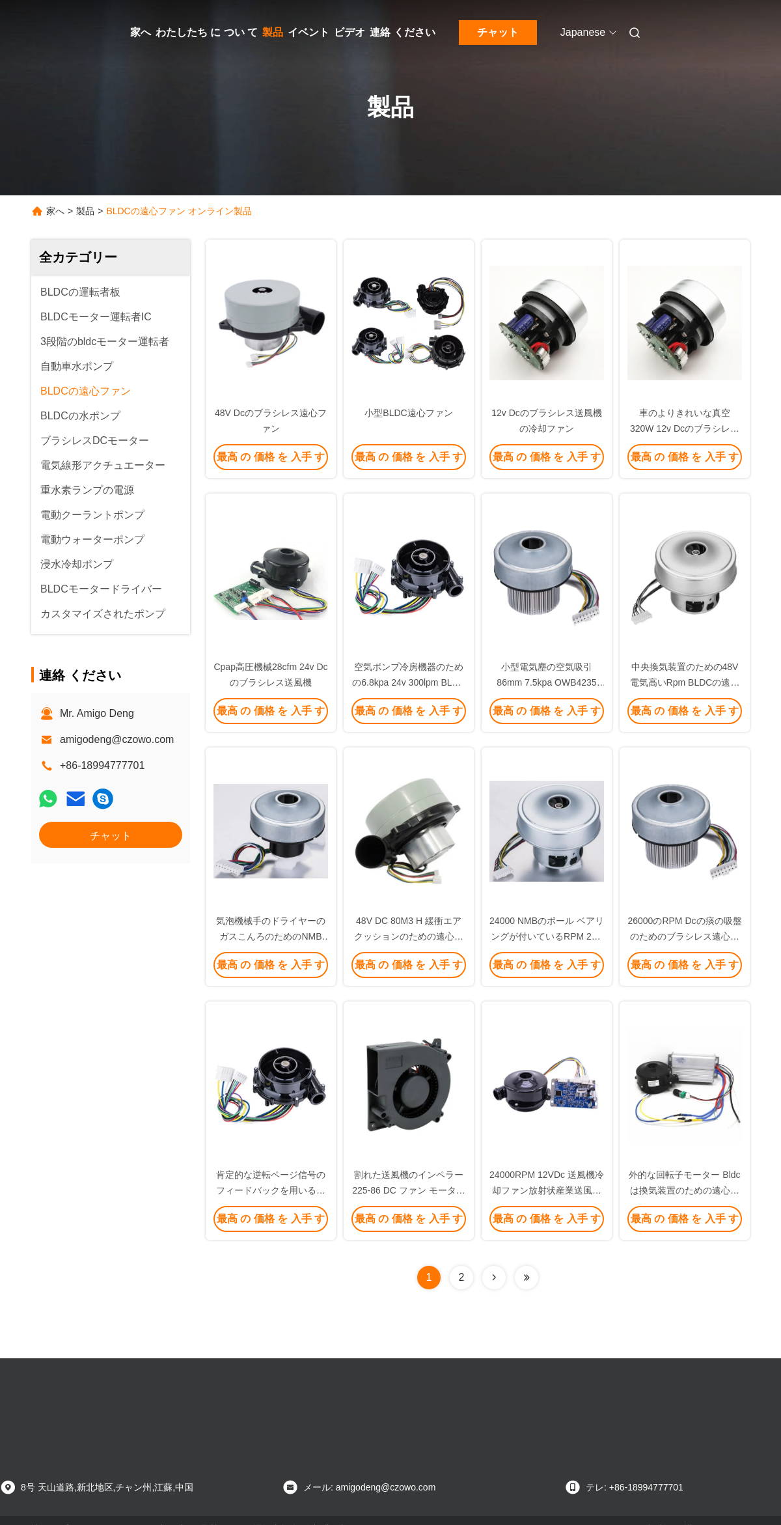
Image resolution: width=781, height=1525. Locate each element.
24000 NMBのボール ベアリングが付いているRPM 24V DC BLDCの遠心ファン (546, 936)
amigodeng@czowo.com (117, 739)
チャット (498, 32)
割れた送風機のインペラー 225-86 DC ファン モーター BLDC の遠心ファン (408, 1190)
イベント (308, 32)
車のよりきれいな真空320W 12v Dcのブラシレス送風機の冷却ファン (684, 428)
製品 (272, 32)
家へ (140, 32)
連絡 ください (402, 32)
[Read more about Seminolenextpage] (494, 1277)
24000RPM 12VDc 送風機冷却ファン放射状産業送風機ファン (546, 1190)
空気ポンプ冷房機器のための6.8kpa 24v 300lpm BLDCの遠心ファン (408, 682)
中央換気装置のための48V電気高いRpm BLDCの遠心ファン (685, 682)
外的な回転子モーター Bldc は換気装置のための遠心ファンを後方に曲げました (684, 1190)
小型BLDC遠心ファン (408, 413)
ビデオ (349, 32)
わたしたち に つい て (207, 32)
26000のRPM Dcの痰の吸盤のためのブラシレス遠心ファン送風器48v (684, 936)
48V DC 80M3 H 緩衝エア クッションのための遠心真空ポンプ (408, 936)
